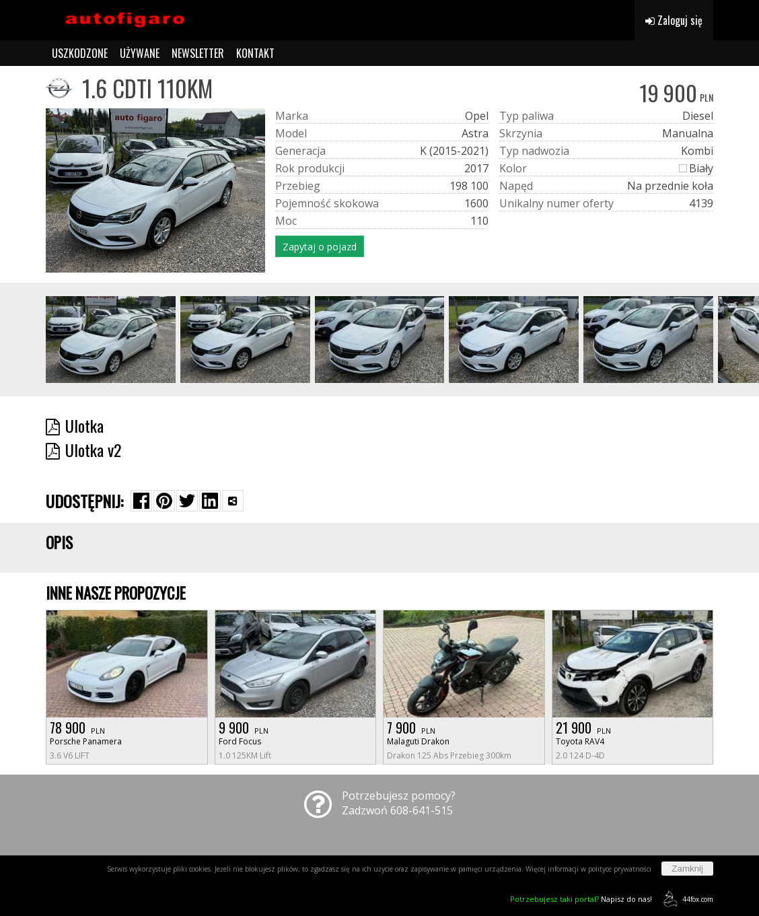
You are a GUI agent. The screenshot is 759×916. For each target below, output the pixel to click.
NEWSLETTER (198, 53)
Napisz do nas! (581, 899)
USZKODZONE (80, 53)
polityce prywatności (619, 869)
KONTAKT (255, 53)
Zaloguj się (673, 20)
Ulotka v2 (83, 449)
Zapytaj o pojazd (320, 246)
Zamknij (687, 869)
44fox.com (686, 899)
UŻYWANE (139, 53)
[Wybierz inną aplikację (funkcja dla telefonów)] (232, 500)
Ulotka (75, 425)
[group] (111, 339)
